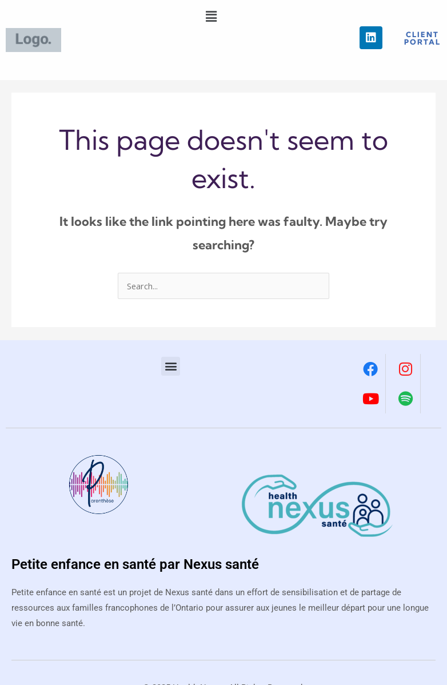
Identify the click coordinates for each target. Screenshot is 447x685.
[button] (211, 16)
